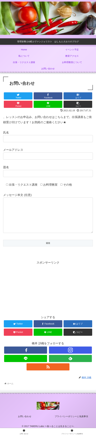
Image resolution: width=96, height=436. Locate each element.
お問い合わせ (24, 422)
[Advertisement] (48, 294)
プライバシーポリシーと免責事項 (71, 422)
